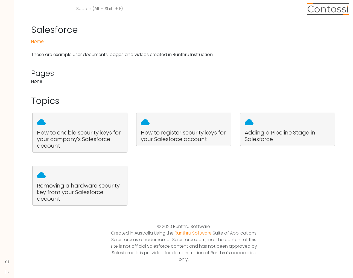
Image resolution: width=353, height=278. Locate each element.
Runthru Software (193, 233)
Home (37, 41)
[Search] (183, 9)
